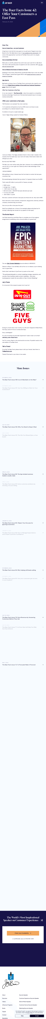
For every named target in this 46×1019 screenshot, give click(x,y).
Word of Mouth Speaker (25, 1001)
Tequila (4, 1011)
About (3, 995)
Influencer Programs (7, 1005)
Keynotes (4, 998)
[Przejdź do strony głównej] (7, 2)
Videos (4, 1001)
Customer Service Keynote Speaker (28, 1005)
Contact (4, 1015)
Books (3, 1008)
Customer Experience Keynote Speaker (29, 998)
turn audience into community (30, 53)
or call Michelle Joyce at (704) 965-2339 (23, 938)
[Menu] (42, 2)
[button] (22, 1016)
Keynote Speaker (23, 995)
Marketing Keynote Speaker (26, 1008)
